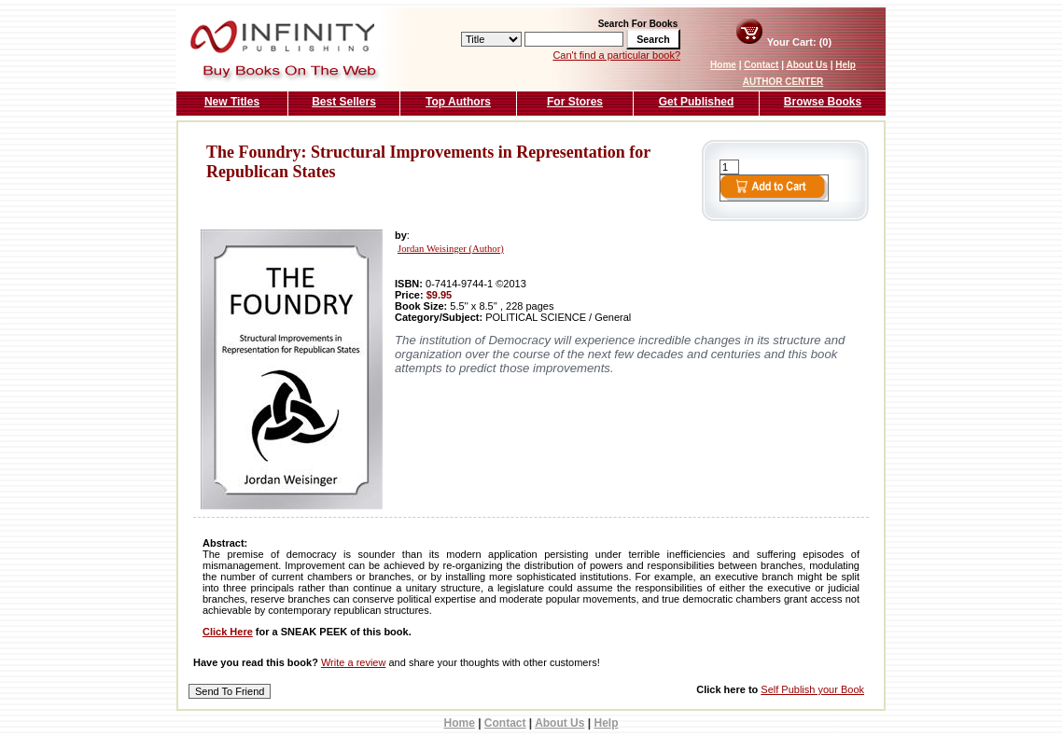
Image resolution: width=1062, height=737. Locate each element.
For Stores (575, 101)
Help (845, 65)
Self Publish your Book (812, 689)
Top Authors (458, 101)
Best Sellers (344, 101)
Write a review (353, 662)
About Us (806, 65)
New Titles (231, 101)
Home (723, 65)
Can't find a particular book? (616, 55)
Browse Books (822, 101)
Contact (761, 65)
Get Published (696, 101)
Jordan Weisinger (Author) (451, 248)
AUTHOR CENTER (783, 81)
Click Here (228, 631)
